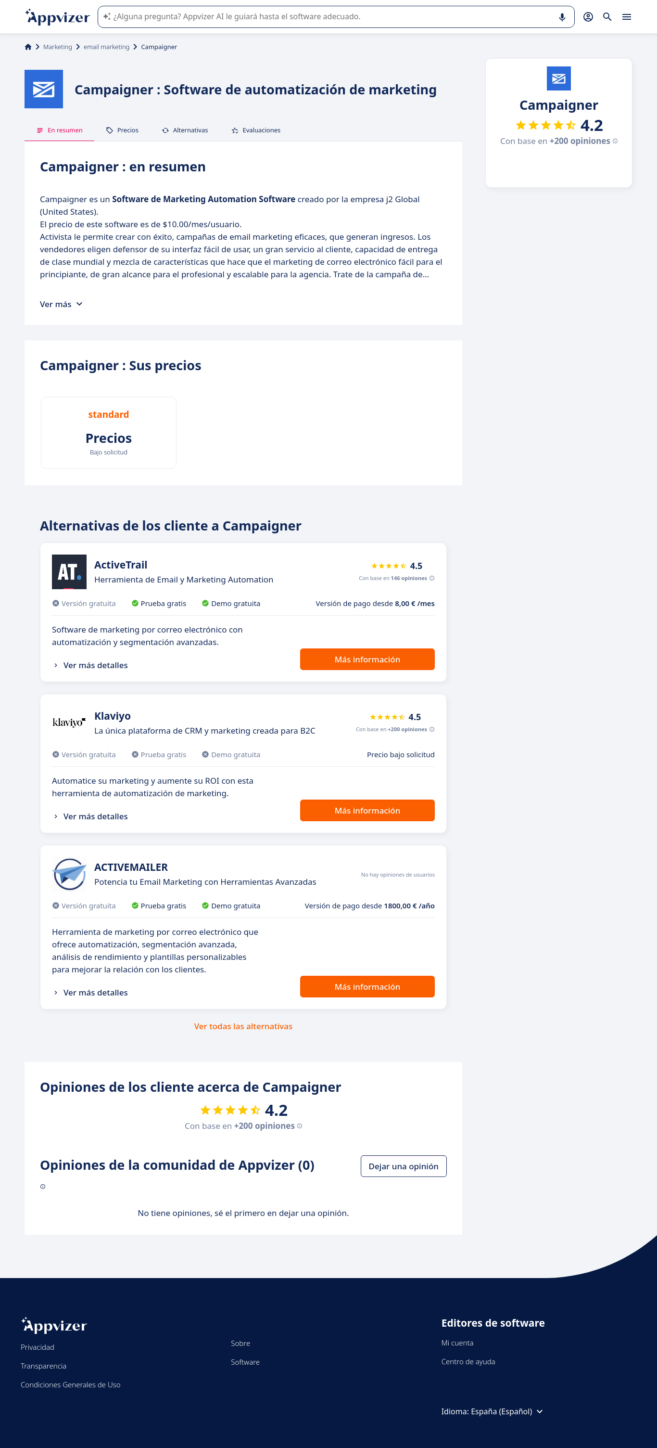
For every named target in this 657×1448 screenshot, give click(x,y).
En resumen (59, 130)
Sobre (240, 1343)
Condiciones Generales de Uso (71, 1384)
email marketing (106, 46)
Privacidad (37, 1347)
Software (245, 1362)
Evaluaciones (255, 130)
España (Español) (508, 1411)
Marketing (57, 46)
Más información (368, 659)
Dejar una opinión (404, 1166)
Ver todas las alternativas (243, 1026)
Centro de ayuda (468, 1361)
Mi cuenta (458, 1342)
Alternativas (185, 130)
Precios (122, 130)
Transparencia (43, 1365)
